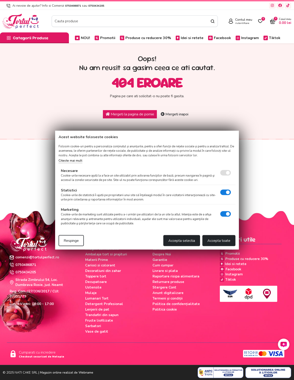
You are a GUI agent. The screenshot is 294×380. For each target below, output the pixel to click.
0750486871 (73, 6)
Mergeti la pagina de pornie (130, 114)
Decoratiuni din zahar (103, 271)
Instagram (247, 37)
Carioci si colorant (100, 265)
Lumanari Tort (97, 298)
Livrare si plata (165, 271)
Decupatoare (96, 282)
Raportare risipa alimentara (176, 276)
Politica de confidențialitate (176, 304)
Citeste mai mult (70, 160)
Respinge (71, 240)
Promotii (105, 37)
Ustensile (93, 287)
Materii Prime (96, 259)
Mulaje (91, 293)
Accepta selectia (181, 240)
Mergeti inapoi (174, 114)
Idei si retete (190, 37)
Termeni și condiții (168, 298)
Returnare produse (168, 282)
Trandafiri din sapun (102, 315)
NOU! (82, 37)
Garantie (160, 259)
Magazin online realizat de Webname (66, 372)
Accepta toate (218, 240)
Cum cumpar (163, 265)
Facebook (219, 37)
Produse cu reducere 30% (145, 37)
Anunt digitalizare (168, 293)
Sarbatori (93, 326)
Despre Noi (162, 254)
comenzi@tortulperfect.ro (34, 257)
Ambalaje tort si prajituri (106, 254)
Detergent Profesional (104, 304)
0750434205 (96, 6)
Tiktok (271, 37)
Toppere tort (95, 276)
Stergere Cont (164, 287)
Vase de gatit (96, 331)
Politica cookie (165, 309)
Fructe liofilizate (99, 320)
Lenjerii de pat (97, 309)
